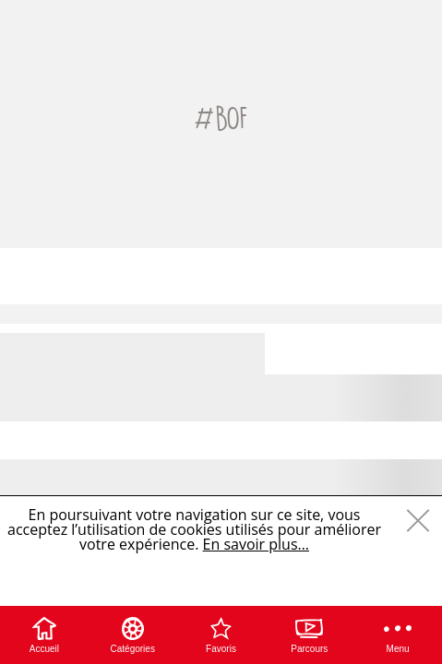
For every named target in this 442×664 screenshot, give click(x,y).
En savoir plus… (256, 544)
